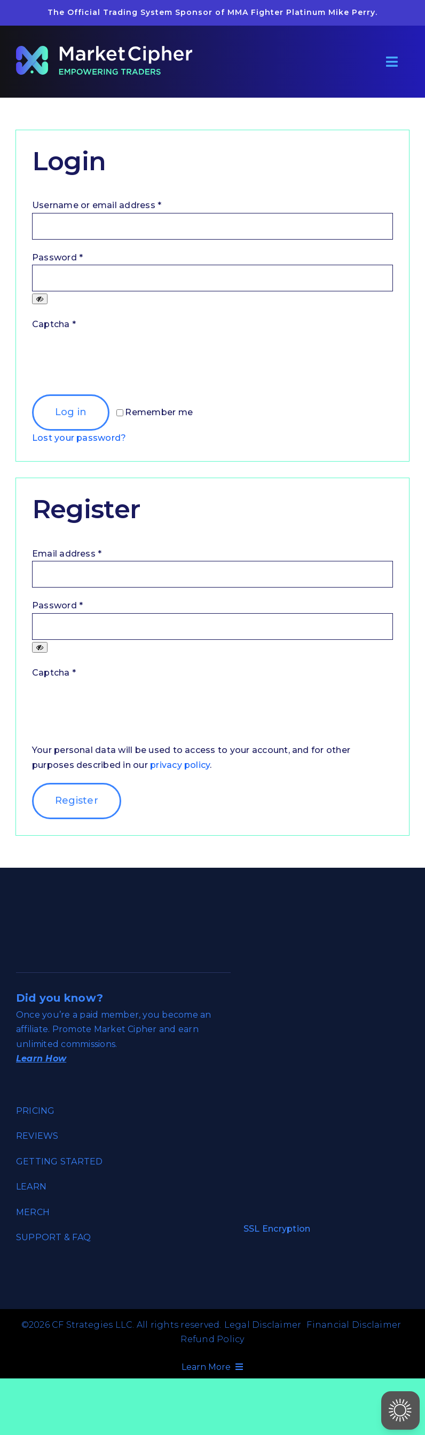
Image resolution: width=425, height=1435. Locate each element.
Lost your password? (79, 438)
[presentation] (113, 363)
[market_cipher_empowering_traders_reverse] (104, 50)
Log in (71, 412)
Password (57, 257)
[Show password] (40, 299)
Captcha (54, 324)
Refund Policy (212, 1339)
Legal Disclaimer (263, 1325)
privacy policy (180, 765)
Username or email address (97, 205)
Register (76, 800)
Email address (67, 554)
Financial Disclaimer (353, 1325)
